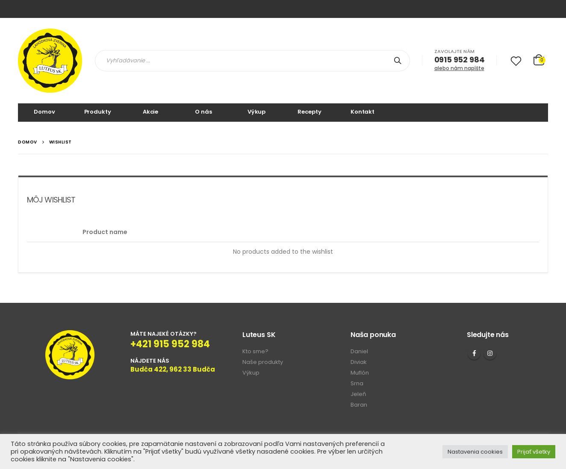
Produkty (97, 112)
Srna (357, 383)
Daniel (359, 351)
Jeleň (358, 394)
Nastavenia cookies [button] (475, 452)
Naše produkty (262, 362)
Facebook (474, 353)
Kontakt (362, 112)
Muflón (360, 373)
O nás (203, 112)
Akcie (150, 112)
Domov (44, 112)
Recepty (309, 112)
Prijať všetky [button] (533, 452)
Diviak (359, 362)
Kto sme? (255, 351)
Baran (359, 405)
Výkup (256, 112)
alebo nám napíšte (459, 68)
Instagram (489, 353)
